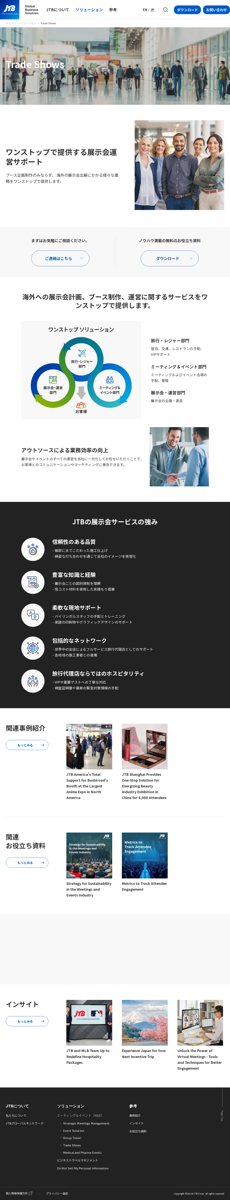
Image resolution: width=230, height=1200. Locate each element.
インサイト (136, 1123)
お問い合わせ (216, 9)
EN (145, 9)
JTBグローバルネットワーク (25, 1123)
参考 (133, 1106)
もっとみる (25, 745)
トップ (10, 23)
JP (152, 9)
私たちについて (16, 1115)
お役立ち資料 (138, 1131)
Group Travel (72, 1138)
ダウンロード (187, 9)
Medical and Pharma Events (82, 1152)
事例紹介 (135, 1115)
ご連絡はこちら (58, 258)
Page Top (222, 1116)
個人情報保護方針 (17, 1193)
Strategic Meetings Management (86, 1123)
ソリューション (27, 23)
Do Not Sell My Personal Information (83, 1168)
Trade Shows (72, 1145)
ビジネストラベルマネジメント (77, 1160)
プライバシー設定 (57, 1193)
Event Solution (73, 1131)
